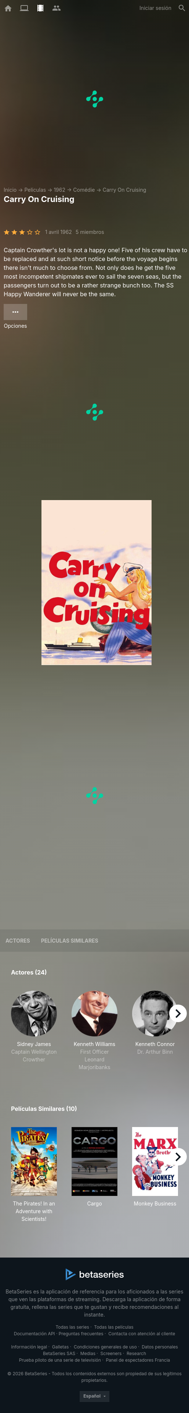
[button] (34, 1031)
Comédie (84, 190)
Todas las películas (113, 1327)
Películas (35, 190)
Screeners (111, 1353)
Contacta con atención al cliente (141, 1333)
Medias (87, 1353)
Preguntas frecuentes (81, 1333)
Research (136, 1353)
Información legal (29, 1347)
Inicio (10, 190)
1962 (59, 190)
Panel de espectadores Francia (138, 1360)
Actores (18, 940)
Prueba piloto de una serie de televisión (60, 1360)
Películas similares (69, 940)
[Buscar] (182, 8)
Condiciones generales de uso (105, 1347)
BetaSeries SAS (59, 1353)
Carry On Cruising (124, 190)
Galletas (60, 1347)
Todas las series (72, 1327)
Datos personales (160, 1347)
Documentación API (34, 1333)
